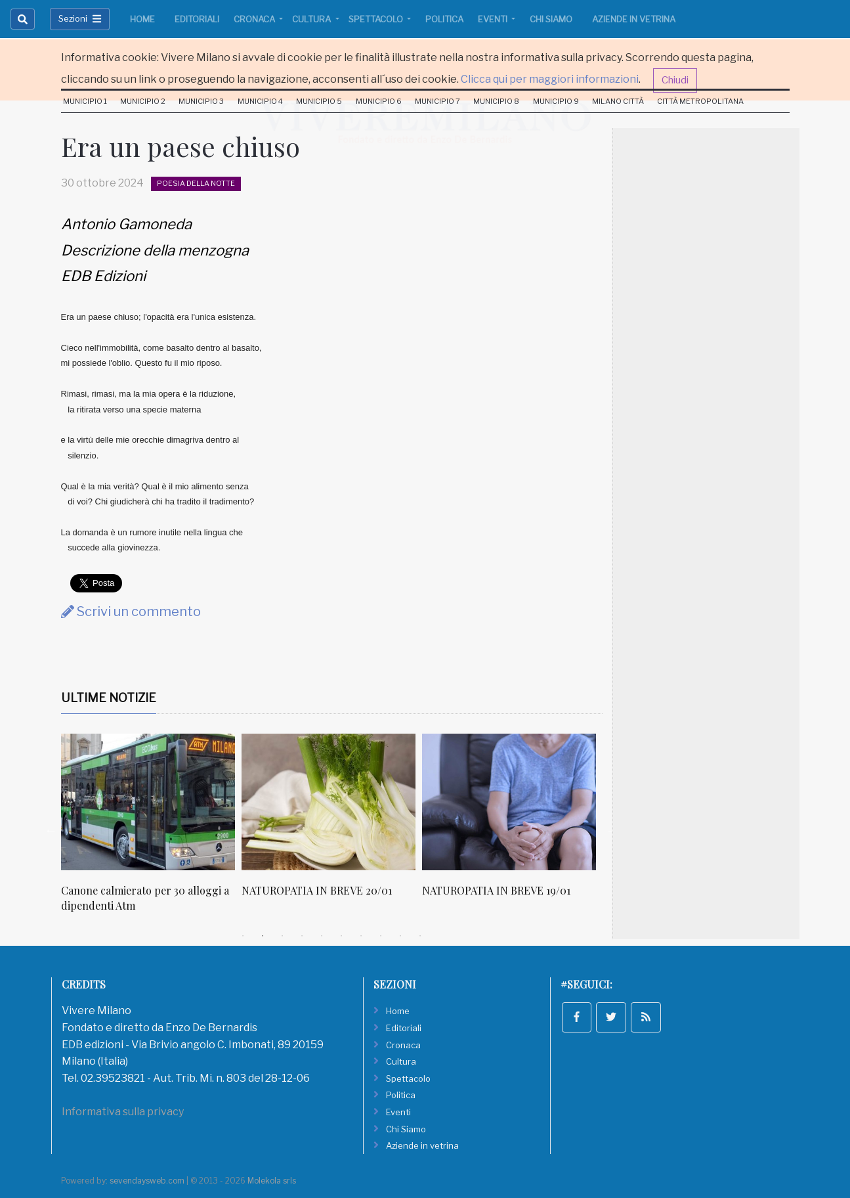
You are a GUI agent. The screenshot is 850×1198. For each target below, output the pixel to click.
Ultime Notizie (108, 697)
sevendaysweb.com (147, 1181)
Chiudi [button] (675, 80)
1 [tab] (242, 936)
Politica (444, 19)
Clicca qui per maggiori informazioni (550, 79)
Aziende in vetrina (633, 19)
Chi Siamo (551, 19)
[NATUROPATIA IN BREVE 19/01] (509, 802)
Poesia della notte (196, 183)
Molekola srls (271, 1181)
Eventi (493, 19)
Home (142, 19)
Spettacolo (377, 19)
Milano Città (618, 101)
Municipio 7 (437, 101)
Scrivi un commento (131, 611)
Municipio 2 (142, 101)
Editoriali (197, 19)
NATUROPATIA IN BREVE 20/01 (317, 890)
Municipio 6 (379, 101)
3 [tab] (282, 936)
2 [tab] (262, 936)
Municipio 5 (319, 101)
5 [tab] (321, 936)
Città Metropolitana (700, 101)
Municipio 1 (85, 101)
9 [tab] (400, 936)
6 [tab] (341, 936)
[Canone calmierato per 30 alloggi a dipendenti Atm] (148, 802)
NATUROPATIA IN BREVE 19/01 (496, 890)
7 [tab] (361, 936)
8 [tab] (380, 936)
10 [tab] (420, 936)
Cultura (312, 19)
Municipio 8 (496, 101)
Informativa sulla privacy (123, 1111)
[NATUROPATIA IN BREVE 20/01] (328, 802)
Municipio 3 (201, 101)
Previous (51, 830)
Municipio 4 (260, 101)
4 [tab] (301, 936)
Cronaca (255, 19)
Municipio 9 (556, 101)
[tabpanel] (151, 830)
